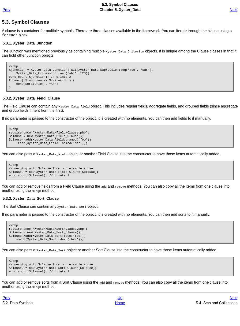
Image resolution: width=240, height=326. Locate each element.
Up (120, 316)
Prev (6, 10)
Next (233, 10)
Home (120, 321)
